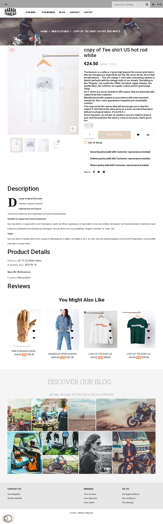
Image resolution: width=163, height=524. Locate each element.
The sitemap (127, 502)
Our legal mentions (130, 494)
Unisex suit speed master (62, 354)
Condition (12, 278)
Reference (12, 261)
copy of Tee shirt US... (101, 354)
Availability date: (15, 265)
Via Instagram (13, 494)
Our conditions (129, 498)
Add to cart (114, 135)
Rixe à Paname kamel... (24, 351)
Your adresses (90, 498)
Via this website (14, 498)
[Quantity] (89, 135)
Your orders (89, 502)
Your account (90, 494)
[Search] (131, 4)
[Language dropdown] (6, 4)
